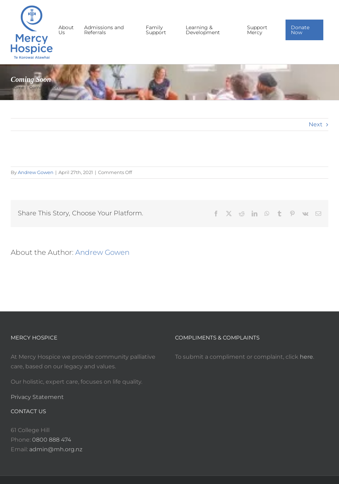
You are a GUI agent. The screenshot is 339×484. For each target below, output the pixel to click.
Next (316, 124)
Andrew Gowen (35, 172)
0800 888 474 (51, 439)
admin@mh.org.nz (55, 449)
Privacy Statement (37, 397)
